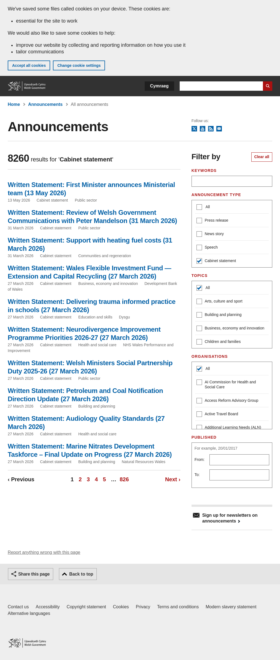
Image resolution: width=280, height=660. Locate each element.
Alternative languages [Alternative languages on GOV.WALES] (29, 613)
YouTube (202, 129)
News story (210, 234)
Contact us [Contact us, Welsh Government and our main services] (18, 606)
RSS (211, 129)
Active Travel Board (217, 414)
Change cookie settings (79, 65)
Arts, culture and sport (219, 302)
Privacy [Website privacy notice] (143, 606)
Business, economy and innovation (230, 329)
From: (200, 459)
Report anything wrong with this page (44, 552)
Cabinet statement (216, 261)
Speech (207, 248)
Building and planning (219, 315)
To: (197, 474)
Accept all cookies (29, 65)
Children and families (218, 342)
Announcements (45, 104)
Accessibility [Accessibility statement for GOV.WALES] (48, 606)
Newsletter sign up (219, 129)
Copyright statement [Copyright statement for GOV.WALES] (86, 606)
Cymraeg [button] (159, 86)
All (207, 207)
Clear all (261, 157)
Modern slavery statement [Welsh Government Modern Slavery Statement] (231, 606)
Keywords (204, 170)
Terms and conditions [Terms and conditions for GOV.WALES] (178, 606)
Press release (212, 221)
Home (14, 104)
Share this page (34, 574)
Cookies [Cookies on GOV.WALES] (121, 606)
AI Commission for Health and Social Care (226, 384)
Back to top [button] (81, 574)
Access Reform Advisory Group (227, 401)
